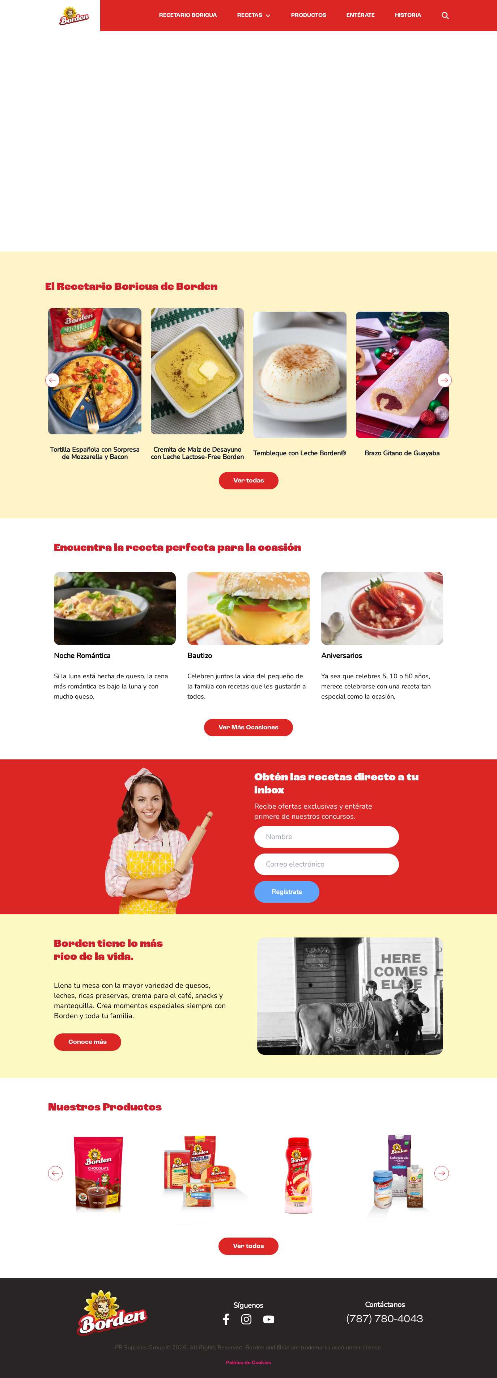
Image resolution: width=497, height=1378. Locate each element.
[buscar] (445, 15)
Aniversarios (341, 656)
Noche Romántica (82, 656)
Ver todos (248, 1246)
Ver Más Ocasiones (248, 727)
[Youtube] (269, 1319)
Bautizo (199, 656)
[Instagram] (246, 1319)
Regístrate (287, 892)
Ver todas (248, 480)
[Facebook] (226, 1319)
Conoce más (87, 1042)
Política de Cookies (248, 1362)
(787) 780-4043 (385, 1319)
